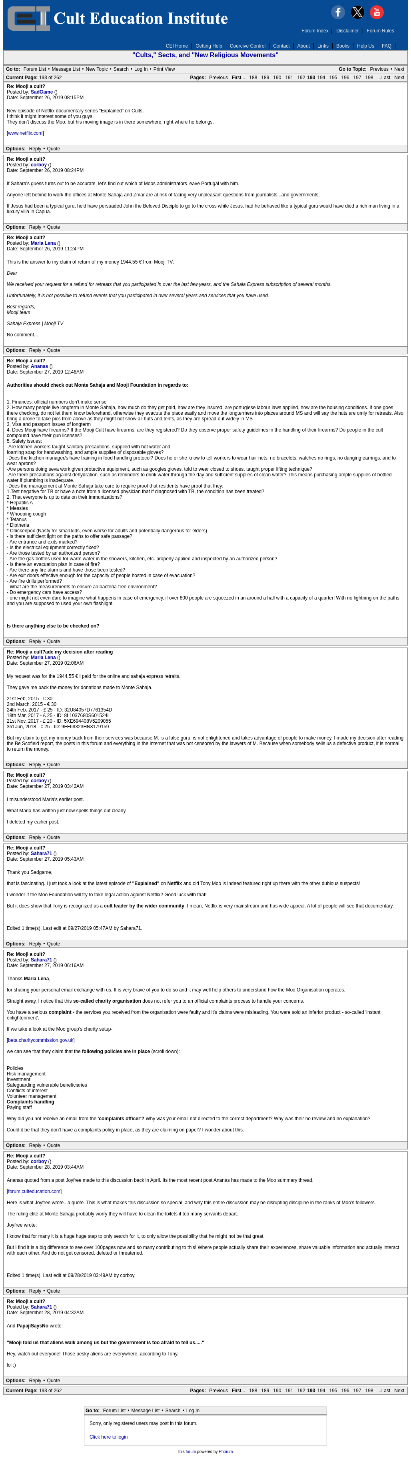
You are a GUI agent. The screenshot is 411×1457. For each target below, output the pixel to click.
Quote (53, 149)
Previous (379, 69)
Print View (164, 69)
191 (289, 77)
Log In (141, 69)
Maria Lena (44, 243)
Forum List (35, 69)
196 (345, 77)
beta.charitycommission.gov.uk (40, 1040)
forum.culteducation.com (34, 1191)
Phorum (226, 1451)
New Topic (97, 69)
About (303, 46)
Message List (66, 69)
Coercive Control (247, 46)
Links (323, 46)
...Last (384, 77)
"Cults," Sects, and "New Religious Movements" (205, 55)
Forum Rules (380, 31)
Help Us (365, 46)
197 (357, 77)
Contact (281, 46)
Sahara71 (42, 853)
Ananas (40, 366)
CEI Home (177, 46)
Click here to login (109, 1437)
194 (321, 77)
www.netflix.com (25, 133)
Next (399, 69)
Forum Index (314, 31)
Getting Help (209, 46)
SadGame (42, 92)
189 (265, 77)
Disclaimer (348, 31)
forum (191, 1451)
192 (301, 77)
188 (253, 77)
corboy (39, 165)
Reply (35, 149)
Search (121, 69)
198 (369, 77)
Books (342, 46)
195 (333, 77)
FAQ (386, 46)
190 (277, 77)
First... (238, 77)
